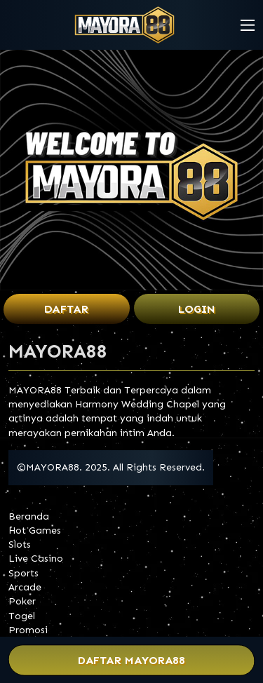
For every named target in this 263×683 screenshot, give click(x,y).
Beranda (28, 516)
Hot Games (34, 530)
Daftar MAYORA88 (131, 660)
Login (196, 309)
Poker (22, 601)
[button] (248, 25)
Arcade (24, 587)
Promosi (28, 630)
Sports (23, 573)
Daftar (66, 309)
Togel (21, 616)
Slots (19, 544)
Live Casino (35, 558)
